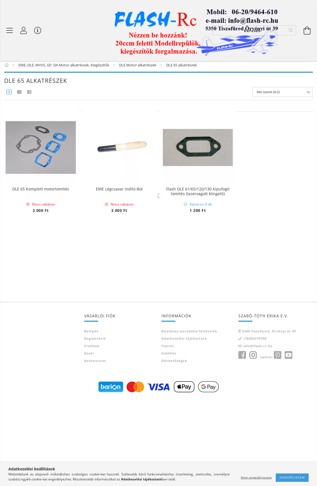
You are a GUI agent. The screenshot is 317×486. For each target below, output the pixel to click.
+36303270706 (255, 425)
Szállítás (168, 440)
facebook (242, 442)
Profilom (92, 433)
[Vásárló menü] (37, 31)
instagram (252, 442)
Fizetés (167, 433)
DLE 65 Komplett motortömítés (40, 192)
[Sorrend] (282, 95)
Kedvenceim (95, 447)
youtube (288, 442)
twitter (266, 443)
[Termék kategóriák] (9, 31)
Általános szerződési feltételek (189, 418)
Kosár (89, 440)
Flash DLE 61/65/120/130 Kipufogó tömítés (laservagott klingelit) (197, 194)
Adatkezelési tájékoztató (184, 425)
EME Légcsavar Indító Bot (119, 192)
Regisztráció (95, 425)
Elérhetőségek (174, 447)
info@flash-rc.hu (257, 433)
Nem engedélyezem (256, 477)
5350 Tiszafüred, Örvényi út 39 (269, 418)
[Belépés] (23, 31)
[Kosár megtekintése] (307, 31)
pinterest (277, 442)
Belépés (91, 418)
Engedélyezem (292, 477)
